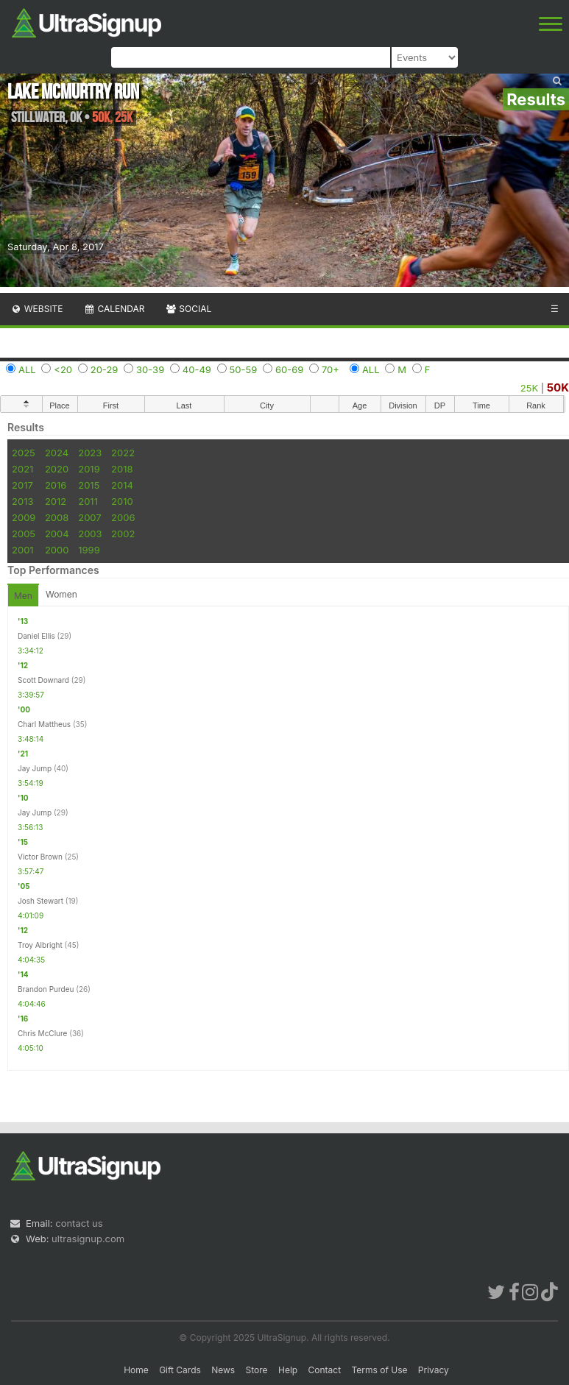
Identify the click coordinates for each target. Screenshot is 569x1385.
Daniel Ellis (36, 635)
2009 (23, 517)
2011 (88, 501)
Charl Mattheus (44, 724)
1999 (88, 550)
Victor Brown (40, 856)
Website (36, 308)
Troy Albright (40, 945)
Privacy (433, 1369)
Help (287, 1369)
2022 (123, 452)
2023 (90, 452)
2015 (88, 485)
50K (558, 387)
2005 (23, 533)
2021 (22, 469)
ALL (27, 369)
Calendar (114, 308)
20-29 (105, 369)
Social (188, 308)
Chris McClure (42, 1033)
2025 (23, 452)
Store (257, 1369)
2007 (89, 517)
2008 (56, 517)
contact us (78, 1223)
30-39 (150, 369)
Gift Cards (180, 1369)
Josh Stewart (40, 900)
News (223, 1369)
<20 (63, 369)
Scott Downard (43, 680)
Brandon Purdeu (46, 989)
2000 (57, 550)
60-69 (289, 369)
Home (136, 1369)
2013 (22, 501)
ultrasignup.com (88, 1238)
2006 (123, 517)
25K (529, 388)
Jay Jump (35, 768)
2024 (56, 452)
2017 (22, 485)
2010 (122, 501)
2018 (121, 469)
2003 (90, 533)
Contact (325, 1369)
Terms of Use (379, 1369)
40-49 (197, 369)
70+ (330, 369)
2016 (55, 485)
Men (23, 595)
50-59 (244, 369)
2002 (123, 533)
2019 (88, 469)
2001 (23, 550)
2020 (56, 469)
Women (61, 594)
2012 (55, 501)
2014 (122, 485)
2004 (57, 533)
